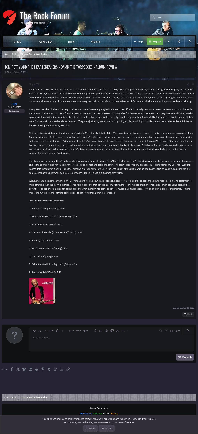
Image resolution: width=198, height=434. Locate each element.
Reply (190, 314)
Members (96, 41)
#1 (193, 84)
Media (71, 41)
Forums (17, 41)
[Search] (176, 17)
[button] (28, 41)
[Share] (188, 84)
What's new (45, 41)
